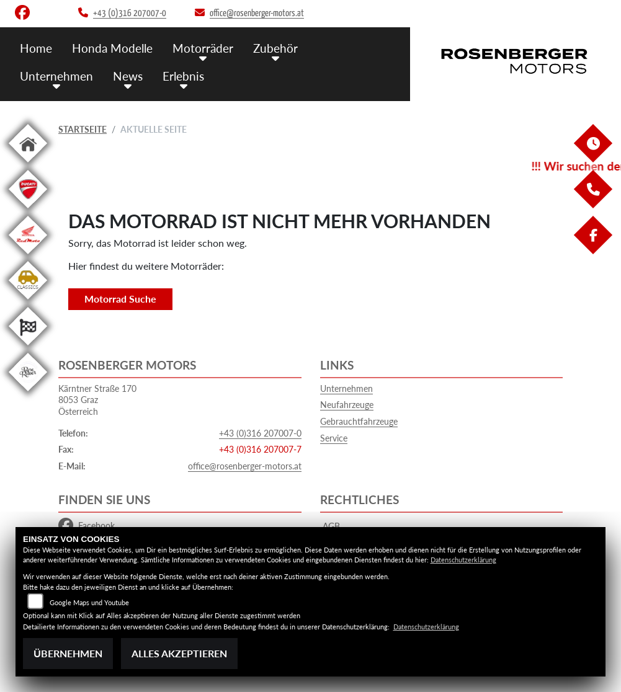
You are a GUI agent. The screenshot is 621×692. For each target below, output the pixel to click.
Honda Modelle (112, 48)
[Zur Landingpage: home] (28, 165)
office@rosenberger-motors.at (245, 466)
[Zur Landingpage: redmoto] (28, 256)
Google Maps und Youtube (89, 602)
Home (36, 48)
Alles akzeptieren (179, 653)
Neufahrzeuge (346, 404)
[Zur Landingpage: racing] (28, 347)
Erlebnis (183, 76)
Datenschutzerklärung (463, 560)
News (128, 76)
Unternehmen (56, 76)
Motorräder (202, 48)
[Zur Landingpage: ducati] (28, 210)
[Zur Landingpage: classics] (28, 302)
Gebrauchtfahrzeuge (359, 421)
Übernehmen (68, 653)
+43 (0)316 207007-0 (260, 433)
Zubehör (275, 48)
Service (333, 438)
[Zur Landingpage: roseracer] (28, 393)
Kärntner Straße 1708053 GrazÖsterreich (97, 400)
